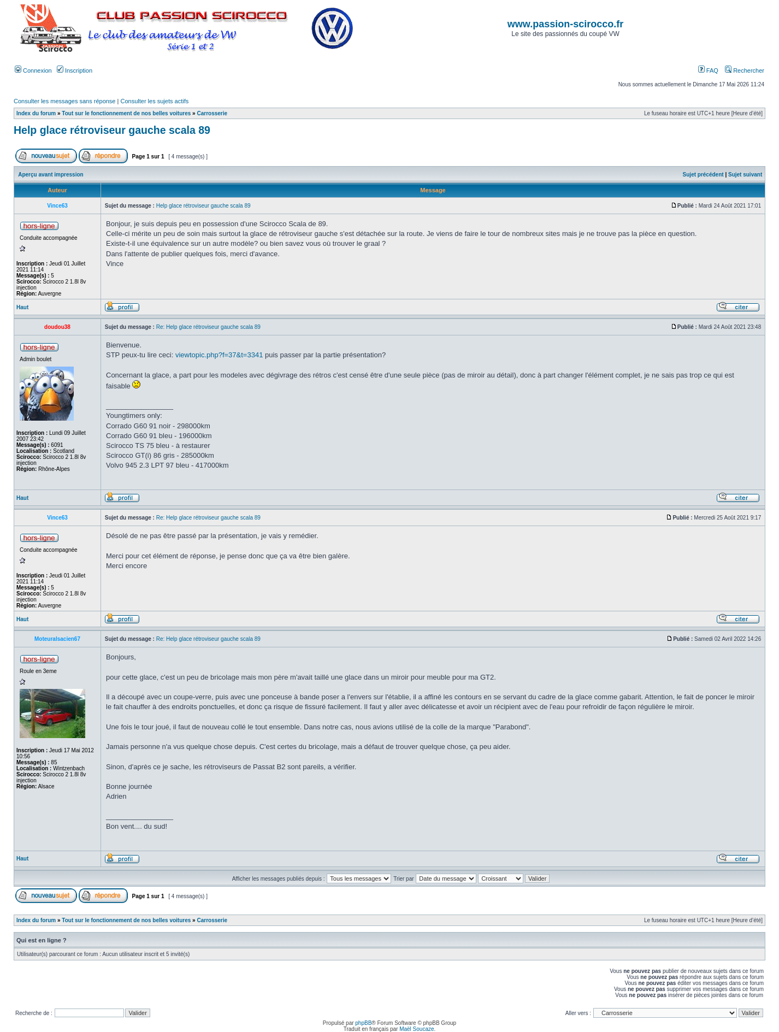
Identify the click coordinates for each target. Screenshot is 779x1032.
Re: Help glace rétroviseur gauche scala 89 (208, 327)
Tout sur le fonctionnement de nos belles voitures (126, 113)
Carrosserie (212, 113)
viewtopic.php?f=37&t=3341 (219, 355)
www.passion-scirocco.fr (565, 24)
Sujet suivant (745, 175)
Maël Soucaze (416, 1029)
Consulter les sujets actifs (154, 101)
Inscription (74, 70)
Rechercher (744, 70)
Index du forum (36, 113)
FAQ (708, 70)
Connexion (33, 70)
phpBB (363, 1023)
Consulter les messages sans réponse (64, 101)
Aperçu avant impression (50, 175)
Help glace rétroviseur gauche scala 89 (112, 130)
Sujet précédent (703, 175)
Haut (22, 307)
